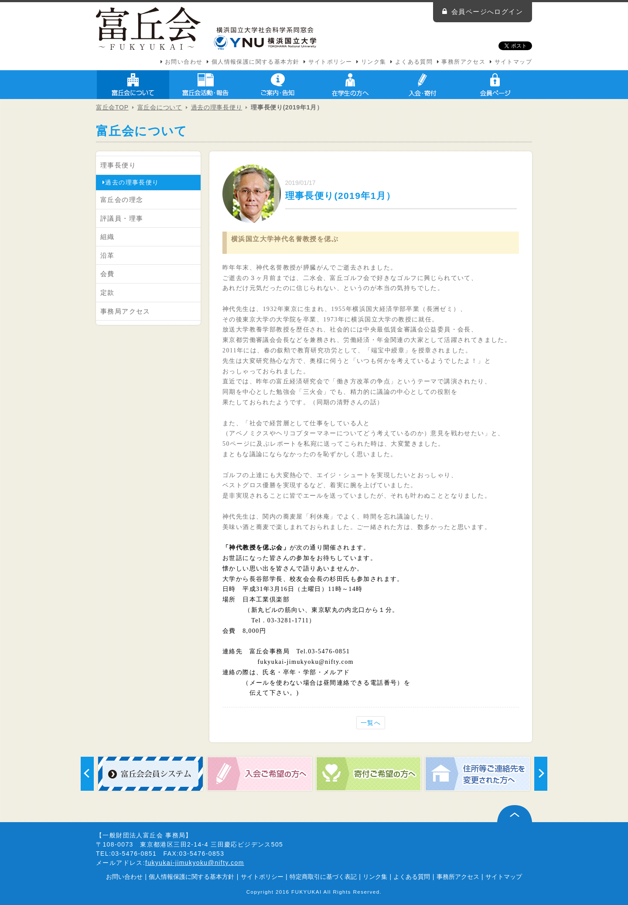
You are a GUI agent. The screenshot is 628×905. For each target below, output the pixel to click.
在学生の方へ (350, 84)
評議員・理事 (121, 218)
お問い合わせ (183, 62)
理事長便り (118, 165)
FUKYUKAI (306, 892)
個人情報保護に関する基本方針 (256, 62)
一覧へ (371, 722)
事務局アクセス (125, 311)
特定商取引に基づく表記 (323, 876)
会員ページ (495, 84)
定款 (107, 292)
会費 (107, 273)
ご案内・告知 (278, 84)
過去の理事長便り (216, 107)
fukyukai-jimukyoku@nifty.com (194, 862)
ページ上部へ (514, 813)
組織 (107, 236)
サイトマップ (513, 62)
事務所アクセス (463, 62)
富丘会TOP (112, 107)
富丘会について (133, 84)
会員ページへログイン (487, 11)
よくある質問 (414, 62)
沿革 (107, 255)
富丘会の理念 (121, 199)
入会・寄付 (422, 84)
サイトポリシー (330, 62)
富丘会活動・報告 (205, 84)
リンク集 (373, 62)
